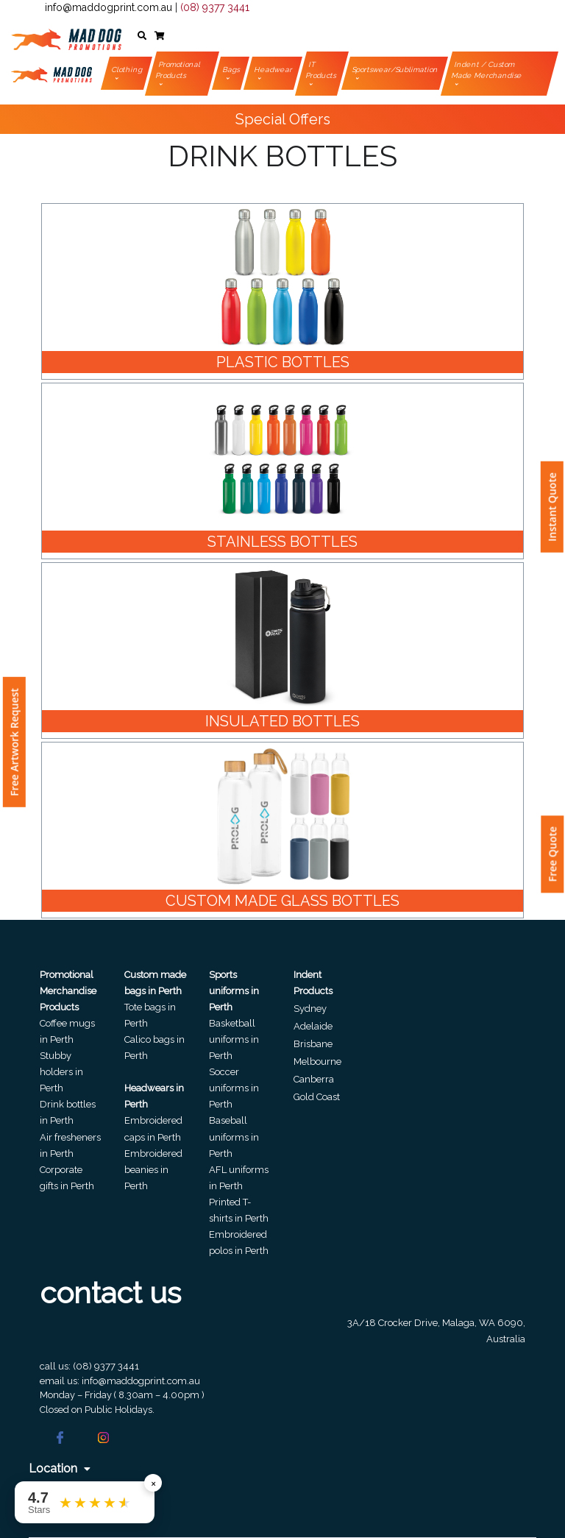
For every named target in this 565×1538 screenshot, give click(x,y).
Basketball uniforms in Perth (234, 1039)
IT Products (321, 69)
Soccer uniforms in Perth (234, 1088)
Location (59, 1468)
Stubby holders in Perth (61, 1072)
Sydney (310, 1008)
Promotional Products (178, 69)
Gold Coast (317, 1096)
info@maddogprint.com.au (108, 7)
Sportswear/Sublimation (396, 69)
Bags (231, 69)
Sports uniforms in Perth (234, 991)
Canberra (314, 1079)
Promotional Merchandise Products (68, 991)
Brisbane (313, 1043)
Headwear (274, 69)
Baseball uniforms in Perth (234, 1136)
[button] (142, 36)
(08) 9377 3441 (214, 7)
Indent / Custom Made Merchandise (487, 69)
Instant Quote (552, 507)
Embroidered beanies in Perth (153, 1169)
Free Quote (552, 854)
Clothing (127, 69)
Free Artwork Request (14, 742)
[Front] (66, 36)
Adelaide (313, 1026)
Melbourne (317, 1061)
